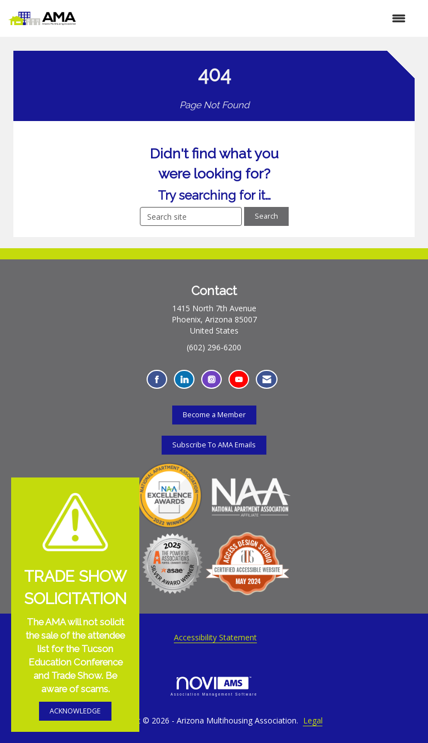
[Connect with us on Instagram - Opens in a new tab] (211, 379)
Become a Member (214, 414)
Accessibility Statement (215, 637)
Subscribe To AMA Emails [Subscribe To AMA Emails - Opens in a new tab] (214, 445)
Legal (313, 720)
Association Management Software (214, 686)
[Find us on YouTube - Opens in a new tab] (238, 379)
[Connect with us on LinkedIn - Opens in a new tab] (184, 379)
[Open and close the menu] (246, 18)
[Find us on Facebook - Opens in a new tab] (157, 379)
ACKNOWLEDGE (75, 711)
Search (266, 216)
